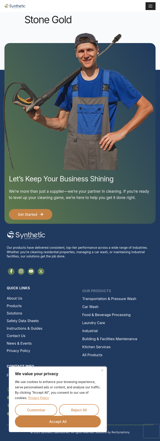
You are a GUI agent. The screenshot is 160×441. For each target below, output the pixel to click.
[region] (58, 399)
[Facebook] (11, 271)
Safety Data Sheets (23, 321)
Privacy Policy (38, 398)
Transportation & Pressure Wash (109, 298)
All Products (92, 355)
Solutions (14, 313)
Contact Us (16, 335)
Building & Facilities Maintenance (110, 339)
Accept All (58, 421)
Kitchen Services (96, 347)
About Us (14, 298)
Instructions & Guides (25, 328)
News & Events (19, 343)
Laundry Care (93, 323)
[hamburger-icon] (151, 6)
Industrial (90, 331)
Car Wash (90, 306)
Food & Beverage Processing (106, 315)
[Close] (102, 370)
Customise (36, 410)
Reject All (79, 410)
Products (14, 306)
